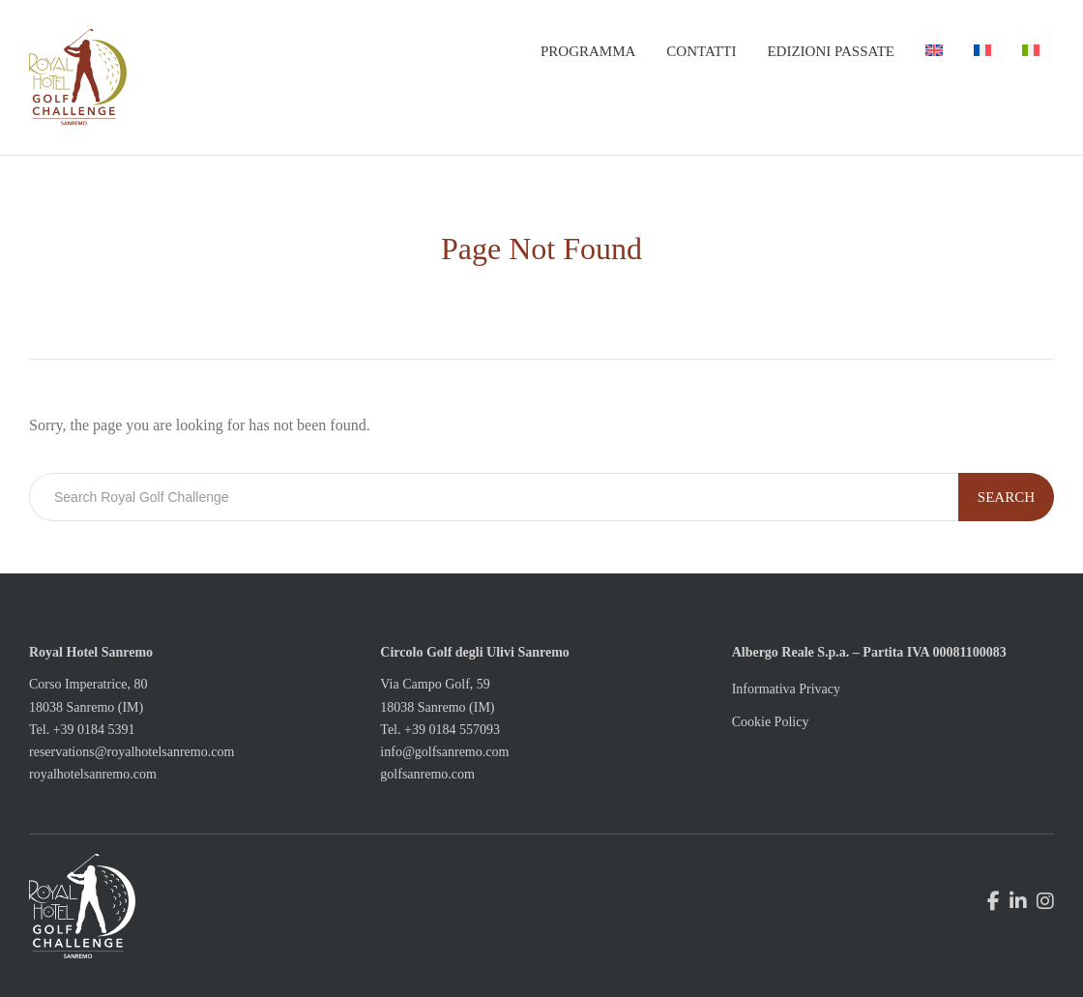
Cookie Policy (770, 722)
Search (1006, 497)
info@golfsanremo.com (444, 752)
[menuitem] (934, 51)
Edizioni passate (830, 51)
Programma (588, 51)
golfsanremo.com (427, 774)
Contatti (701, 51)
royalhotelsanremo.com (93, 774)
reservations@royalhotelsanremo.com (131, 752)
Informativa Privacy (786, 689)
